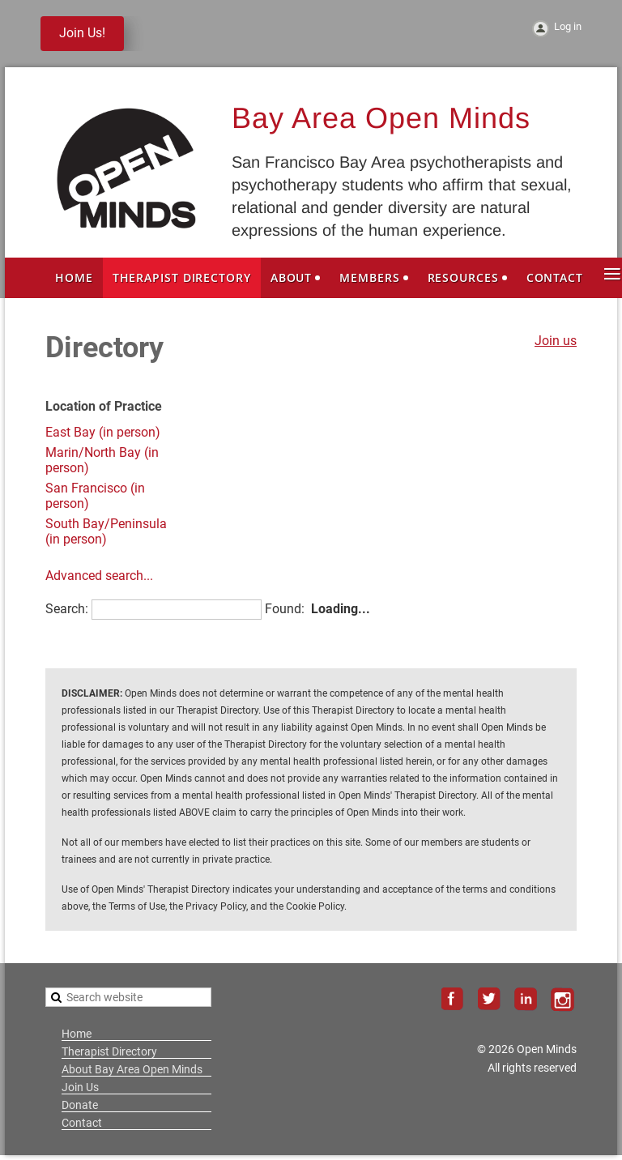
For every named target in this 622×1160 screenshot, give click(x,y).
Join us (556, 340)
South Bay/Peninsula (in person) (106, 531)
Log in (568, 26)
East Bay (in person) (102, 432)
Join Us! (82, 33)
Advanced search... (99, 575)
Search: (66, 608)
